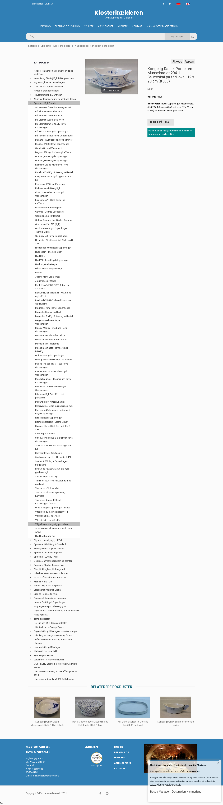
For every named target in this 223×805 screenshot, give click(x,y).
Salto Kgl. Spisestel (45, 433)
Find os (118, 747)
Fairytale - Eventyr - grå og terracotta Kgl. (53, 178)
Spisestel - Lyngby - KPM (46, 556)
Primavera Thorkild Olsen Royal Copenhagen (50, 388)
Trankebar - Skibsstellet (47, 488)
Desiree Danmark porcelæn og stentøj (53, 561)
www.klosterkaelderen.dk (165, 784)
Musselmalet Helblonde (47, 343)
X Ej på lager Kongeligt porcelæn (94, 46)
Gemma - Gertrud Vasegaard (49, 211)
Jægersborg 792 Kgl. (45, 281)
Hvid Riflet (40, 256)
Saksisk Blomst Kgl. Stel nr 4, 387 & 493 (52, 428)
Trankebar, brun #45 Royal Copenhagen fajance (48, 502)
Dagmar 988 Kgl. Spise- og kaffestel (53, 152)
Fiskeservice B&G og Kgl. (47, 188)
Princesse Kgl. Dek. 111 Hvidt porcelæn (49, 396)
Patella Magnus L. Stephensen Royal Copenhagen (53, 381)
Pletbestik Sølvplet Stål (45, 651)
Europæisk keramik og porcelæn (50, 598)
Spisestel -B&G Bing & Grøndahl (50, 544)
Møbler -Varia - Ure (43, 581)
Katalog (45, 26)
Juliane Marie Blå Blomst (47, 276)
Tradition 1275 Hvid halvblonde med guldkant (53, 482)
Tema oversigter (42, 619)
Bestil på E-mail (160, 122)
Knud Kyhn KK (41, 614)
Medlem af (92, 747)
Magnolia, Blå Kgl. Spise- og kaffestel (54, 316)
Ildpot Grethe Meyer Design (48, 268)
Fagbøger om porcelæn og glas (50, 606)
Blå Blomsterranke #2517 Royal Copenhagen (50, 126)
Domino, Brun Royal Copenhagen (51, 156)
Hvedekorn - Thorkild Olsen (48, 252)
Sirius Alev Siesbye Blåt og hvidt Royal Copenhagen (54, 439)
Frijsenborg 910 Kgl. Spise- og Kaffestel (50, 202)
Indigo (38, 272)
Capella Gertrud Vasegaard (48, 148)
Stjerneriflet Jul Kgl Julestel (48, 453)
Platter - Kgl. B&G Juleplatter (48, 585)
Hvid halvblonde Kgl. (45, 536)
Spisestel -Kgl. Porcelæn (55, 46)
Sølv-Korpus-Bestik (43, 655)
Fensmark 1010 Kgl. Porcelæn (50, 184)
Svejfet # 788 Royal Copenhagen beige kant (51, 463)
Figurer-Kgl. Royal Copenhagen (49, 82)
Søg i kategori (177, 36)
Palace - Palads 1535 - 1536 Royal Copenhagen (51, 365)
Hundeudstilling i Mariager (47, 647)
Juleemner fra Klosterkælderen (49, 659)
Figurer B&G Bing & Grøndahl (48, 95)
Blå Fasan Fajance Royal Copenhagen (54, 135)
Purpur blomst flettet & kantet (49, 402)
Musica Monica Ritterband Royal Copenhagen (51, 330)
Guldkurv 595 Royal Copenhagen (51, 236)
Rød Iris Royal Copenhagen (48, 417)
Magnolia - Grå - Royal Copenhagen (52, 308)
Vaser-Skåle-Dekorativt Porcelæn (50, 577)
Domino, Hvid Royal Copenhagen (51, 160)
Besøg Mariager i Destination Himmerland (175, 791)
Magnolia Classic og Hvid (48, 312)
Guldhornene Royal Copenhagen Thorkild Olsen (51, 230)
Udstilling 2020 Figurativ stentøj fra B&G (53, 635)
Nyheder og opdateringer (46, 90)
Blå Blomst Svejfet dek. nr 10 (49, 119)
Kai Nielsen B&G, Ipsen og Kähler (50, 623)
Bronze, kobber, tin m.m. (46, 594)
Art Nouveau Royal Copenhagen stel (53, 107)
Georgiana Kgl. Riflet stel (47, 216)
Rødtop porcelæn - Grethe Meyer (51, 422)
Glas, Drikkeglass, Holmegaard (49, 569)
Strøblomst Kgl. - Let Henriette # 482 (53, 457)
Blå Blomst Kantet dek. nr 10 (49, 115)
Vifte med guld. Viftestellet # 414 (51, 511)
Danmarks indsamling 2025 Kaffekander (54, 679)
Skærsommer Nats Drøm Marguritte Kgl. (53, 447)
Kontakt (137, 26)
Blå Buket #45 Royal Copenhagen (51, 131)
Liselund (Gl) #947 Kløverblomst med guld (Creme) (53, 302)
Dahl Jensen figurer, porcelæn (48, 86)
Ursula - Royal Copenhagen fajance (52, 507)
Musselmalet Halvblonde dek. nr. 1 (52, 339)
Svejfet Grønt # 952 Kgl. (47, 476)
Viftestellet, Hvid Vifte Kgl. (48, 520)
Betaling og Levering (67, 26)
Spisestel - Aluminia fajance (48, 552)
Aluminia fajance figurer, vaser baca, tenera (55, 99)
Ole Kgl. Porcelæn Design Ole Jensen (53, 359)
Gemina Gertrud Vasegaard (48, 207)
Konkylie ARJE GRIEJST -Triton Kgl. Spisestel (52, 287)
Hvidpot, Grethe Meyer (46, 264)
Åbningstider (106, 26)
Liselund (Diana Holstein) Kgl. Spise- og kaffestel (53, 294)
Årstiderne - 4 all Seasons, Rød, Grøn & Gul (53, 530)
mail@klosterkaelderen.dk (46, 775)
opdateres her (193, 771)
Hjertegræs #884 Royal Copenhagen (53, 247)
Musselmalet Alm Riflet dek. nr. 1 (51, 335)
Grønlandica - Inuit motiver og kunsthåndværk (56, 610)
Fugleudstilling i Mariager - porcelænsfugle (55, 631)
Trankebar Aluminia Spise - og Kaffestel (50, 494)
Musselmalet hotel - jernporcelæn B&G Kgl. (51, 350)
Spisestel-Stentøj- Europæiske (49, 565)
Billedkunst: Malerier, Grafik (47, 589)
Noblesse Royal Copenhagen (49, 355)
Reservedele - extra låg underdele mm (54, 406)
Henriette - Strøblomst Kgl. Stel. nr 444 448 (54, 242)
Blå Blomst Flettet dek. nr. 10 (49, 111)
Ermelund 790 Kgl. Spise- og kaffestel (54, 172)
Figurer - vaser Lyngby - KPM (48, 540)
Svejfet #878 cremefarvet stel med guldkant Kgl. (52, 471)
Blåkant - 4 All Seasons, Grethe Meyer (53, 140)
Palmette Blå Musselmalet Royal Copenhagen (51, 373)
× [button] (218, 763)
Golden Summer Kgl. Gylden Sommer (53, 220)
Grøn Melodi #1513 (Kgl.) (47, 224)
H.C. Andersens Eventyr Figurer (49, 627)
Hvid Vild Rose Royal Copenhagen (52, 260)
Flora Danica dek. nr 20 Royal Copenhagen (49, 194)
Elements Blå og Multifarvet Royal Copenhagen (51, 166)
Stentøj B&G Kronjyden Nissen (49, 548)
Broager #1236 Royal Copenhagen (52, 144)
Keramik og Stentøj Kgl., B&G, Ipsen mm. (54, 78)
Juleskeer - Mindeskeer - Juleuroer (51, 573)
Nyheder (89, 26)
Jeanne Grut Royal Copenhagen (49, 602)
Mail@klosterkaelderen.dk (162, 26)
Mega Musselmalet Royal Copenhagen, (47, 322)
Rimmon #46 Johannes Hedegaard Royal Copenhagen (52, 412)
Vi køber (123, 26)
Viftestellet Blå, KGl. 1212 (47, 516)
